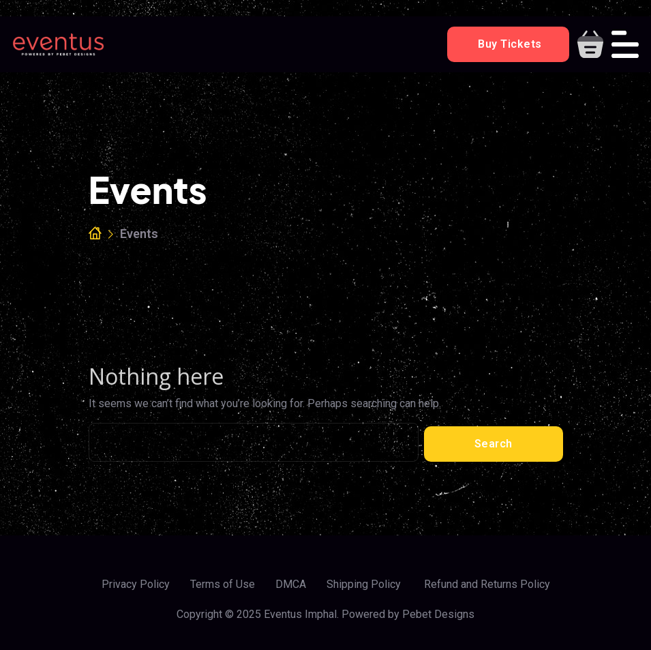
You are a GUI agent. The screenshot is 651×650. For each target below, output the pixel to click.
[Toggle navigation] (625, 44)
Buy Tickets (508, 44)
